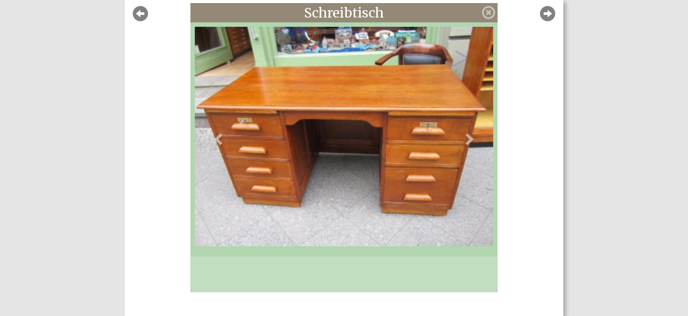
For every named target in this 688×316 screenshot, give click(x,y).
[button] (217, 136)
